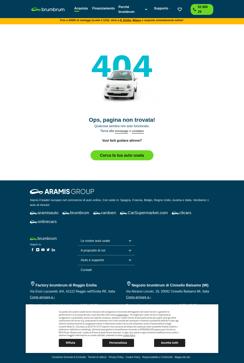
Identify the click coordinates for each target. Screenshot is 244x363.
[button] (106, 240)
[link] (50, 9)
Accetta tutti (169, 343)
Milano (137, 20)
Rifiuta (70, 343)
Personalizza (118, 343)
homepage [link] (121, 131)
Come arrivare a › (42, 297)
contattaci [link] (138, 131)
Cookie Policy (122, 314)
